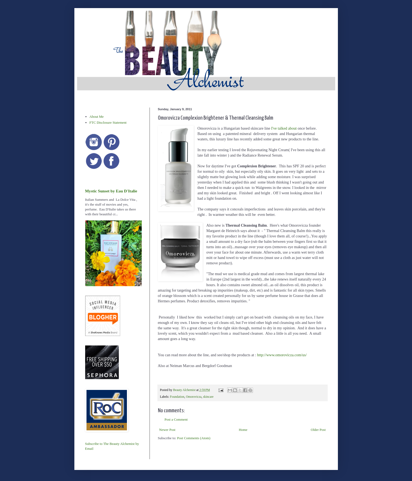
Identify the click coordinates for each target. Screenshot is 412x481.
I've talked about (284, 128)
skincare (208, 397)
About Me (96, 117)
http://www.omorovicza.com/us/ (282, 355)
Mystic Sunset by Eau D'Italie (111, 191)
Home (243, 430)
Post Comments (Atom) (193, 438)
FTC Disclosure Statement (108, 122)
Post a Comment (176, 419)
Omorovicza (194, 397)
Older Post (318, 430)
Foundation (177, 397)
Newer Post (167, 430)
